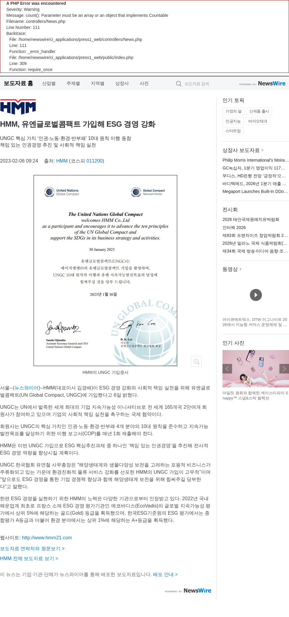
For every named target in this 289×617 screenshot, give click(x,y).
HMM (62, 160)
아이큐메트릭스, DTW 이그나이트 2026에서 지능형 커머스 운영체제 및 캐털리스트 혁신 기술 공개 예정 (254, 324)
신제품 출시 (259, 111)
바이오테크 (257, 121)
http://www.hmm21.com (47, 537)
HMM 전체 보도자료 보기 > (29, 558)
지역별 (97, 83)
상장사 (122, 83)
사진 (144, 83)
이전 (227, 369)
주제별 (73, 83)
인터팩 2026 (234, 227)
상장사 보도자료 (241, 150)
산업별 (49, 83)
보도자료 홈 (18, 83)
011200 (94, 160)
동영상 (230, 269)
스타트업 (233, 131)
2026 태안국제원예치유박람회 (250, 219)
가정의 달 (233, 111)
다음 (284, 369)
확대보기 (196, 361)
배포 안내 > (165, 574)
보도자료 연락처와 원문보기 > (32, 548)
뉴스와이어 (26, 387)
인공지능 (233, 121)
